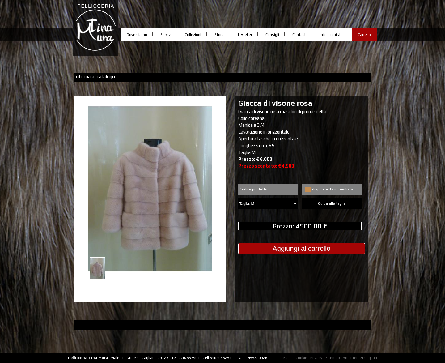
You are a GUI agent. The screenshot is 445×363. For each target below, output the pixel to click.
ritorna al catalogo (95, 76)
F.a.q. (288, 358)
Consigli (272, 34)
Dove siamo (137, 34)
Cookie (301, 358)
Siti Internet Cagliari (360, 358)
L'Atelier (245, 34)
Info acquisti (330, 34)
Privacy (316, 358)
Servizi (166, 34)
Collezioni (193, 34)
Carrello (364, 34)
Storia (219, 34)
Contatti (299, 34)
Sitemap (332, 358)
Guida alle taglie (331, 204)
